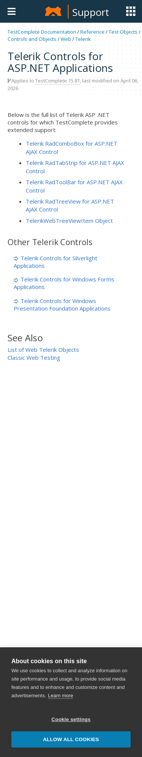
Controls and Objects (32, 39)
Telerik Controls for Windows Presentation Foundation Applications (62, 304)
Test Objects (123, 31)
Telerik (83, 39)
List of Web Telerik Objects (43, 349)
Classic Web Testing (34, 357)
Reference (92, 31)
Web (66, 39)
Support (90, 12)
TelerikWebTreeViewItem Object (69, 220)
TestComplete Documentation (42, 31)
